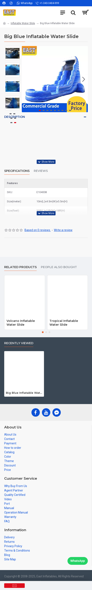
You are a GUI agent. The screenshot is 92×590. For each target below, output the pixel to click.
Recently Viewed (18, 343)
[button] (83, 79)
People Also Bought (59, 267)
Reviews (41, 171)
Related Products (20, 267)
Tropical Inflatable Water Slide (63, 323)
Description (14, 117)
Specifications (17, 171)
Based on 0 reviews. (38, 230)
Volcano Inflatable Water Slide (20, 323)
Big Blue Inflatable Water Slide (24, 392)
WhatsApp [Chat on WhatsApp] (77, 560)
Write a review (63, 230)
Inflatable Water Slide (23, 23)
